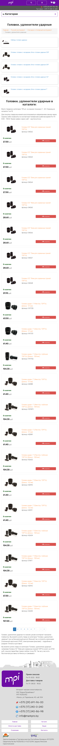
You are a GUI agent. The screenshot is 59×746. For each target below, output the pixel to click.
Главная (6, 30)
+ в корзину (46, 140)
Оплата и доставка (14, 726)
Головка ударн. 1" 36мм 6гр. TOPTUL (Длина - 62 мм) (34, 582)
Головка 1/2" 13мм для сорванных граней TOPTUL (36, 179)
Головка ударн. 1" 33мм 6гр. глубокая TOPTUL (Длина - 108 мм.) (35, 557)
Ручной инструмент (18, 30)
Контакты (44, 730)
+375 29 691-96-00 (50, 7)
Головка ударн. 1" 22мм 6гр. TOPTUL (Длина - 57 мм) (34, 330)
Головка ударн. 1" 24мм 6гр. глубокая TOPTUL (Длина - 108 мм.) (35, 406)
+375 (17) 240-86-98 (30, 711)
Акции (44, 726)
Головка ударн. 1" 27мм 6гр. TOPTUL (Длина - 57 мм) (34, 431)
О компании (15, 730)
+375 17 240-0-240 (51, 9)
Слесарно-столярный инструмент (39, 30)
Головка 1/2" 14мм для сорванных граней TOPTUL (36, 204)
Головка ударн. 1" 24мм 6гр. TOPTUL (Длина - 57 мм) (34, 380)
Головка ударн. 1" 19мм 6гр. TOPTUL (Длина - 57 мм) (34, 305)
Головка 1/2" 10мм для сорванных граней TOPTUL (36, 128)
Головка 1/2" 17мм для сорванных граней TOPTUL (36, 254)
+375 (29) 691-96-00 (29, 702)
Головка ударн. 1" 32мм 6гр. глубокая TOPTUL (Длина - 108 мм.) (35, 532)
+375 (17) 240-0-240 (29, 706)
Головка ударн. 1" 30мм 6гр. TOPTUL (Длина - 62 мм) (34, 481)
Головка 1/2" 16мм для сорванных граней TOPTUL (36, 229)
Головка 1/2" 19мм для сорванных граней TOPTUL (36, 280)
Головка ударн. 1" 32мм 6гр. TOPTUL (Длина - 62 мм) (34, 507)
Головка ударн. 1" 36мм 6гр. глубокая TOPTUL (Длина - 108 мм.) (35, 607)
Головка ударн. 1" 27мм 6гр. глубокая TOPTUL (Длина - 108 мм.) (35, 456)
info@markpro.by (27, 715)
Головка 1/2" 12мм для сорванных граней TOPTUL (36, 153)
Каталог (44, 722)
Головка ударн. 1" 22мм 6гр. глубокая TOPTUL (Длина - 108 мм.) (35, 355)
